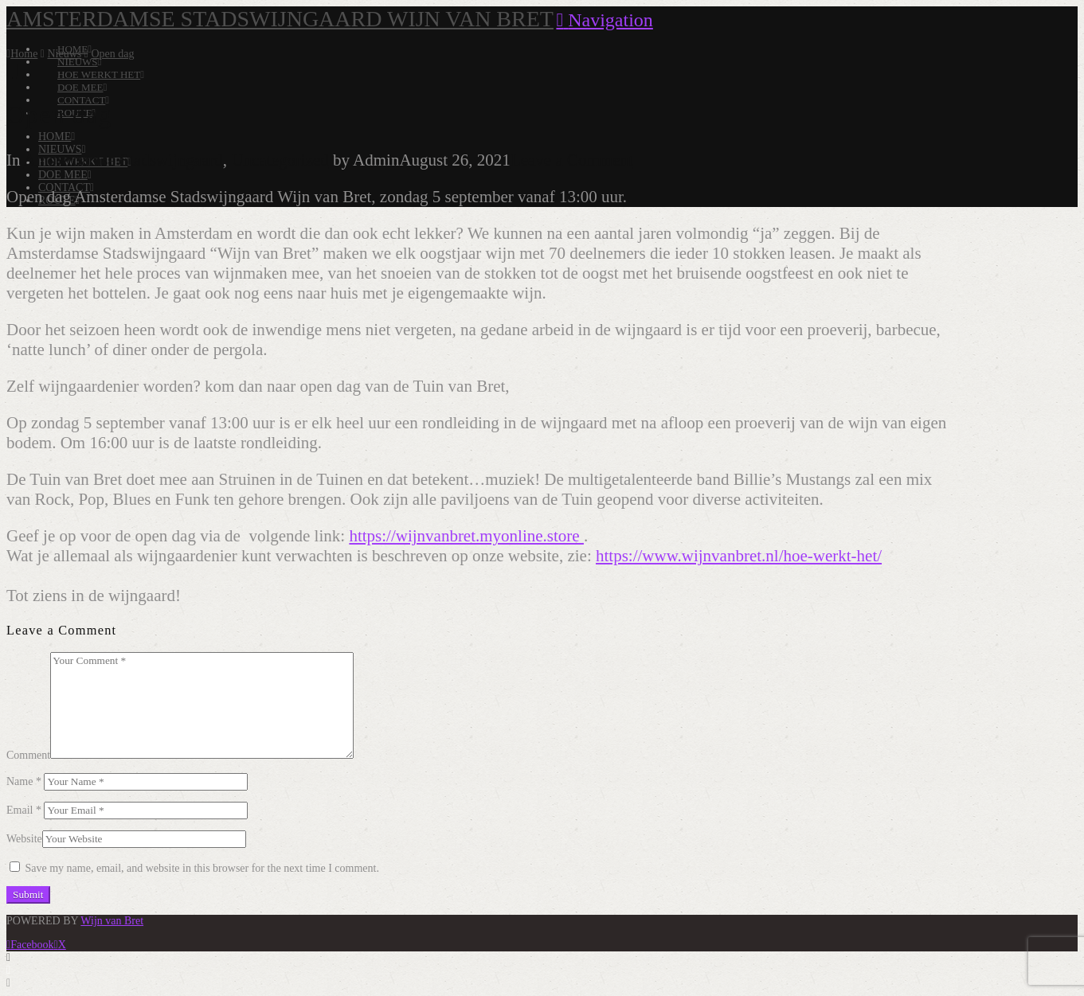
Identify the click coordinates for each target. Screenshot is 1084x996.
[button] (604, 20)
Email (23, 810)
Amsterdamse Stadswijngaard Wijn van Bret (280, 18)
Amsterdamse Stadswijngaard (123, 160)
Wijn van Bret (111, 921)
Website (24, 839)
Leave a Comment (572, 160)
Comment (28, 755)
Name (23, 781)
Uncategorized (279, 160)
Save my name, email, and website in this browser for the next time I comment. (202, 868)
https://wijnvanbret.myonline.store (466, 535)
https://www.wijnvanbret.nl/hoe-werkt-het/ (739, 555)
